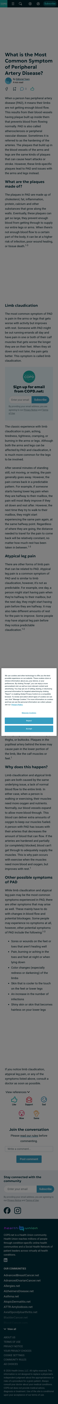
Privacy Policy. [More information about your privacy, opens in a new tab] (17, 704)
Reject (29, 720)
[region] (28, 702)
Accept (29, 728)
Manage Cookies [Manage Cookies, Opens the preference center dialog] (29, 713)
